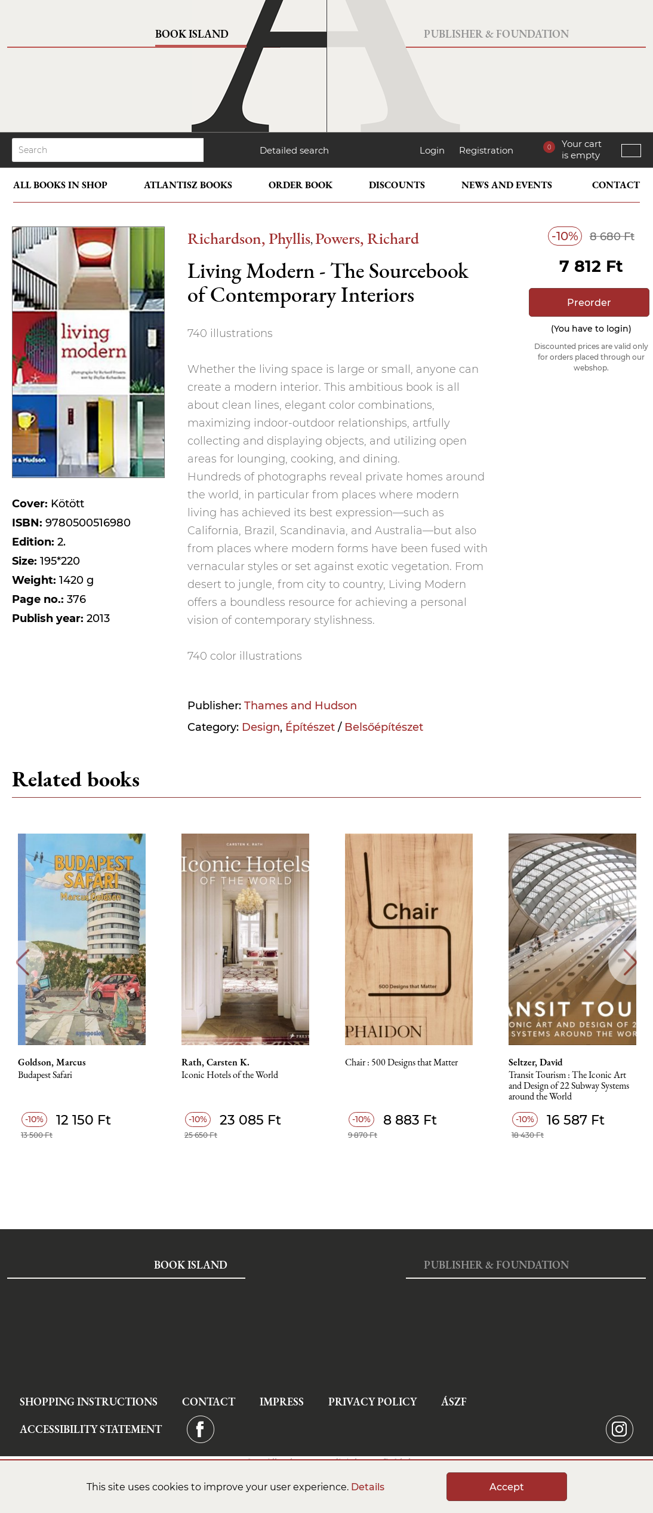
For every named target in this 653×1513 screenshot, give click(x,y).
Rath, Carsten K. (215, 1062)
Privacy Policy (372, 1401)
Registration (486, 150)
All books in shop (60, 185)
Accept (506, 1487)
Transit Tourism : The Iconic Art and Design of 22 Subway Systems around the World (569, 1086)
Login (432, 150)
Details (367, 1487)
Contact (616, 185)
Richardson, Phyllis (248, 238)
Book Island (192, 34)
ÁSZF (454, 1401)
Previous (22, 962)
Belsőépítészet (383, 727)
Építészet (310, 727)
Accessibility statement (91, 1429)
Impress (282, 1401)
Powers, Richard (367, 238)
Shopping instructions (89, 1401)
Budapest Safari (45, 1075)
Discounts (397, 185)
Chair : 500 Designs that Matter (401, 1062)
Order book (300, 185)
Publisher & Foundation (496, 34)
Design (261, 727)
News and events (506, 185)
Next (630, 962)
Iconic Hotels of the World (229, 1075)
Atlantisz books (188, 185)
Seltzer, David (536, 1062)
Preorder (589, 302)
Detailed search (294, 150)
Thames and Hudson (300, 705)
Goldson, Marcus (52, 1062)
